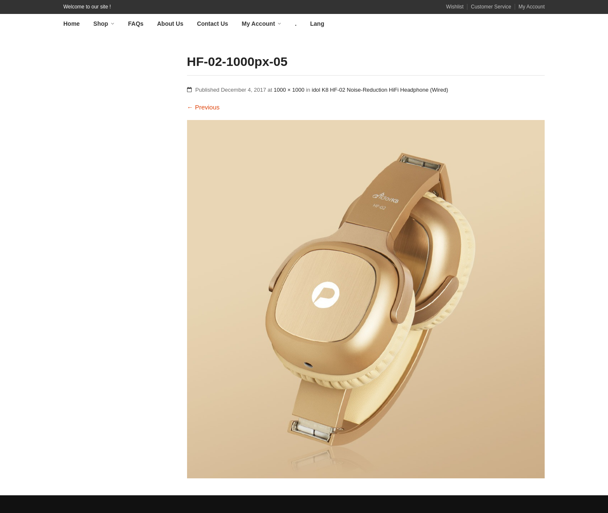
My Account (531, 7)
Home (71, 23)
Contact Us (212, 23)
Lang (317, 23)
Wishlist (455, 7)
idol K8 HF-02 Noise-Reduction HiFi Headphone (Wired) (380, 90)
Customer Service (491, 7)
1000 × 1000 (289, 90)
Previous (203, 107)
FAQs (136, 23)
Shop (100, 23)
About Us (170, 23)
